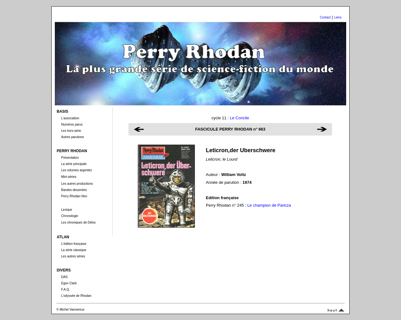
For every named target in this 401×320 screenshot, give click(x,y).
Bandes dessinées (74, 190)
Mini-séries (68, 176)
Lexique (66, 209)
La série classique (73, 250)
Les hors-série (71, 130)
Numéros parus (71, 124)
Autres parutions (72, 137)
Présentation (70, 157)
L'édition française (73, 243)
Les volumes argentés (76, 170)
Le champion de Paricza (269, 205)
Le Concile (239, 118)
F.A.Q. (65, 289)
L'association (70, 118)
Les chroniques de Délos (78, 222)
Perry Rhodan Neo (74, 196)
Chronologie (69, 216)
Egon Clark (68, 283)
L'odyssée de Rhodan (76, 295)
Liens (337, 17)
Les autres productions (77, 183)
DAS (64, 277)
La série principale (73, 164)
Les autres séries (73, 256)
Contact (325, 17)
